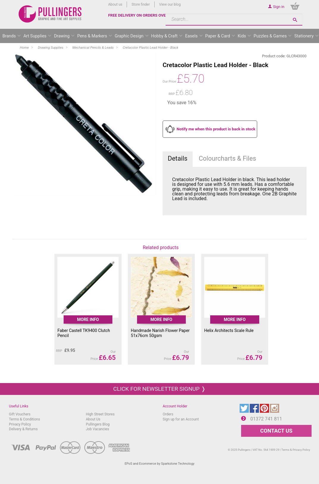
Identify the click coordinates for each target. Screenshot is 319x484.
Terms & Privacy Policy (295, 449)
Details (177, 158)
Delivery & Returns (23, 429)
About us (115, 4)
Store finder (140, 4)
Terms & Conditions (24, 419)
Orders (168, 414)
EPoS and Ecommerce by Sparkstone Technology (159, 464)
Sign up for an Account (181, 419)
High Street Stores (100, 414)
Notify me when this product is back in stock (216, 129)
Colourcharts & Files (227, 158)
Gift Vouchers (20, 414)
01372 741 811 (266, 419)
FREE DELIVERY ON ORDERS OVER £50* (143, 15)
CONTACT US (276, 431)
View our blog (170, 4)
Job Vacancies (97, 429)
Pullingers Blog (98, 424)
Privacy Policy (20, 424)
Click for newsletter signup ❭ (159, 388)
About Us (93, 419)
